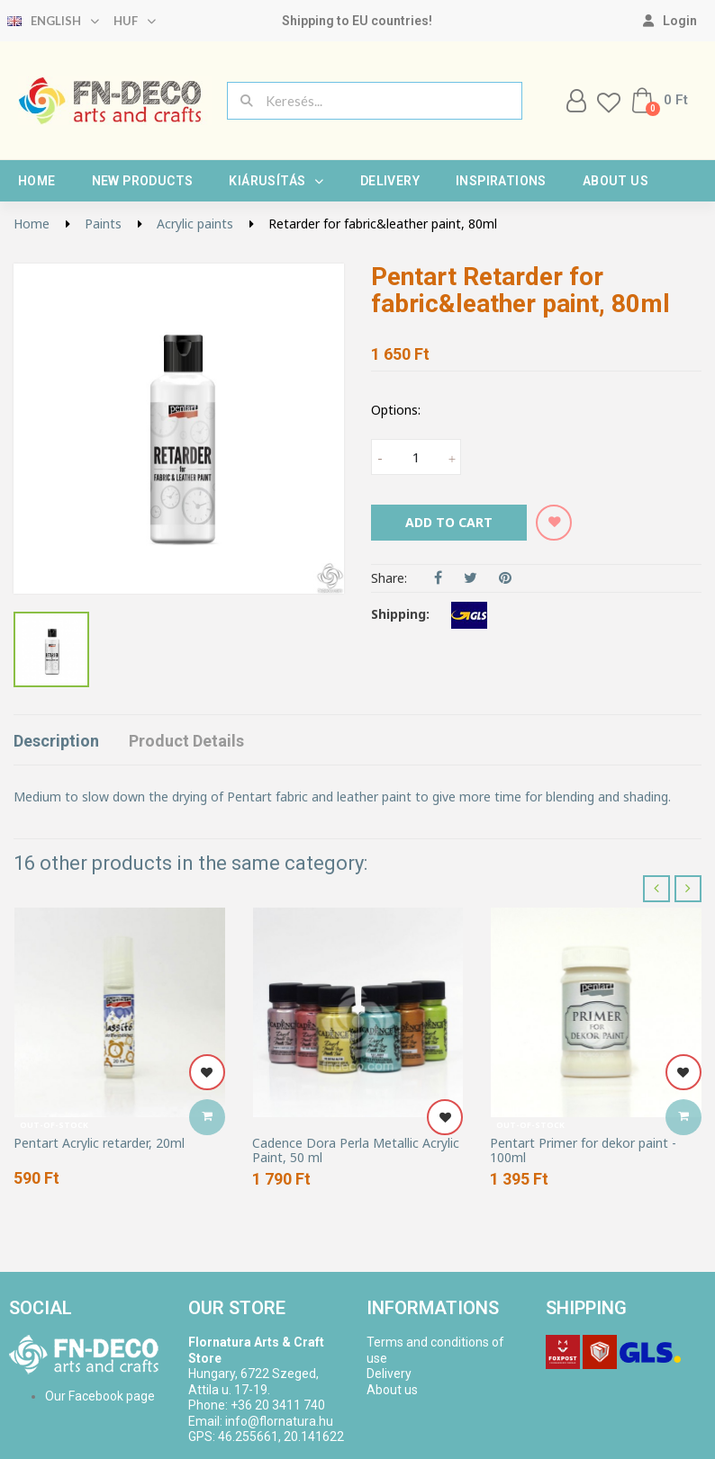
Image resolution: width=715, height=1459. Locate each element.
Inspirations (501, 181)
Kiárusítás (276, 180)
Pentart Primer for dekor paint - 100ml (583, 1150)
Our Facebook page (100, 1396)
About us (615, 181)
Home (37, 181)
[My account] (670, 20)
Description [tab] (56, 740)
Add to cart (449, 522)
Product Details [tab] (186, 740)
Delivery (390, 181)
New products (143, 181)
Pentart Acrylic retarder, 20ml (99, 1143)
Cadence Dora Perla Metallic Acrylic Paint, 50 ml (355, 1150)
